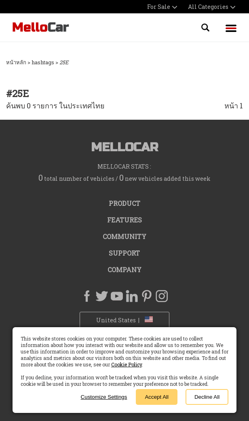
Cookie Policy (126, 364)
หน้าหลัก (16, 62)
